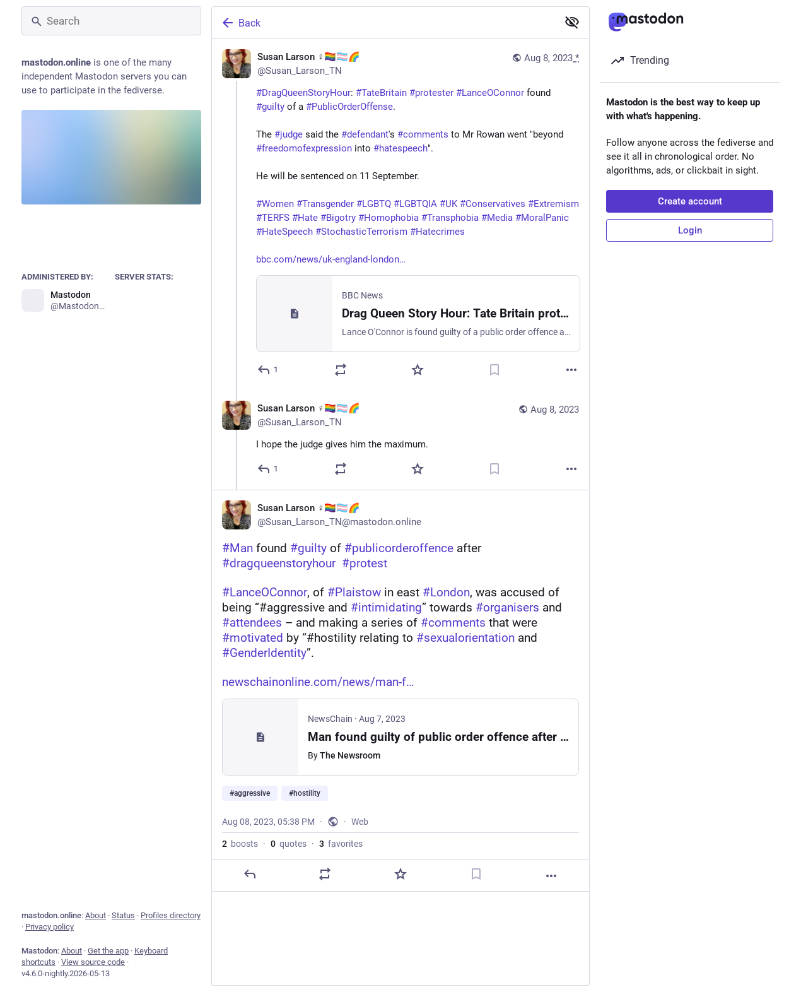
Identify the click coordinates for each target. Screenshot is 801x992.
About (95, 915)
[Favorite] (417, 369)
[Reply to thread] (268, 468)
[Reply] (268, 369)
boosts (240, 843)
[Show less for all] (572, 22)
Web (359, 822)
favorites (341, 843)
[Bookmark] (494, 369)
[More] (571, 369)
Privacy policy (49, 926)
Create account (690, 201)
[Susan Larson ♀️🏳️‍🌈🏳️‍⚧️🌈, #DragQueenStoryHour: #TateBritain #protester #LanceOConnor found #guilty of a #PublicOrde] (400, 215)
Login (690, 230)
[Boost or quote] (340, 369)
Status (123, 915)
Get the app (108, 950)
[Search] (111, 20)
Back (240, 22)
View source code (93, 962)
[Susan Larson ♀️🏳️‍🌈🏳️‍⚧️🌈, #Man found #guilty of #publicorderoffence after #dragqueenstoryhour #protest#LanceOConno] (400, 691)
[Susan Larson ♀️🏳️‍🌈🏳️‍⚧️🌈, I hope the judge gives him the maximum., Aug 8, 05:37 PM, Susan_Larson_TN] (400, 440)
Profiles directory (171, 915)
